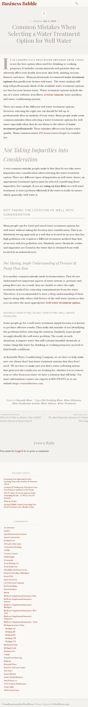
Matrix (6, 593)
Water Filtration (72, 400)
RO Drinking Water (52, 400)
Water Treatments (67, 403)
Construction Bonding (12, 547)
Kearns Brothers (10, 589)
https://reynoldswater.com (28, 383)
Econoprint (8, 560)
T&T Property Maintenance (15, 684)
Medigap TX (10, 641)
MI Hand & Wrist (10, 645)
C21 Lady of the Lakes (12, 544)
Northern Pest (9, 651)
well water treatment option (63, 302)
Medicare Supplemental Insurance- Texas (21, 622)
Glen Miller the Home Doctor (15, 570)
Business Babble (19, 3)
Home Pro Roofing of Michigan (16, 573)
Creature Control (10, 554)
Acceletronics (9, 528)
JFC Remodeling (10, 586)
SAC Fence (8, 671)
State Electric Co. (10, 681)
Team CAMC (9, 687)
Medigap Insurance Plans (14, 625)
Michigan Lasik (10, 648)
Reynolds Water (24, 400)
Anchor (7, 531)
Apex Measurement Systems (15, 534)
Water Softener (48, 403)
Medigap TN (10, 638)
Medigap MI (10, 632)
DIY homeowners (49, 133)
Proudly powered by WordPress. (18, 704)
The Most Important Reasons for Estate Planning (66, 417)
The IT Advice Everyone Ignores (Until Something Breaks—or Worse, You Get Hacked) (19, 495)
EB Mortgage (9, 557)
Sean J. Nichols (10, 674)
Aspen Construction (12, 537)
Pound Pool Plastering (13, 658)
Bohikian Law (9, 541)
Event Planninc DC (11, 563)
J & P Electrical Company (14, 583)
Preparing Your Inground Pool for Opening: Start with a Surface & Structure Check (20, 481)
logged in (20, 451)
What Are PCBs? (10, 501)
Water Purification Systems (26, 403)
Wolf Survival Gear (11, 690)
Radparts (7, 661)
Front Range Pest (11, 567)
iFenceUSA (8, 576)
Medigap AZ (10, 629)
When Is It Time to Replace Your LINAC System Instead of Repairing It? (22, 417)
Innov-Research (10, 580)
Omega (7, 655)
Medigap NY (10, 635)
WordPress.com (61, 704)
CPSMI (7, 550)
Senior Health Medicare (13, 677)
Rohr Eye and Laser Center (14, 668)
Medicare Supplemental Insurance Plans (20, 596)
